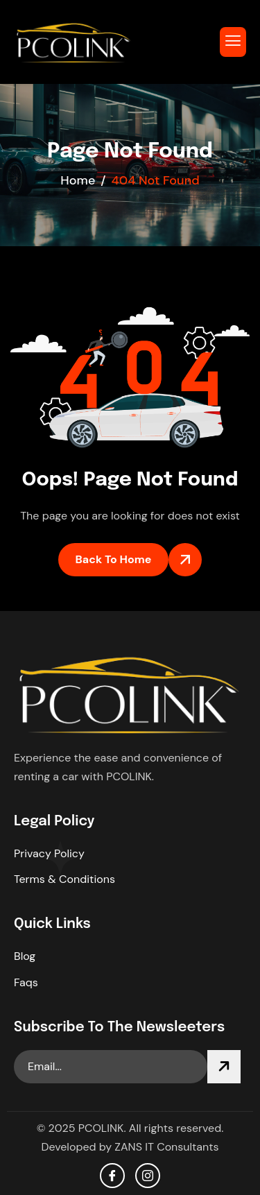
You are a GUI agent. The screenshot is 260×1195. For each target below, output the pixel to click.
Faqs (26, 982)
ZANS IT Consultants (166, 1147)
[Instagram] (147, 1175)
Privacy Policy (49, 853)
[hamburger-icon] (233, 42)
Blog (24, 956)
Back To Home (114, 559)
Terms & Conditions (64, 879)
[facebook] (112, 1175)
